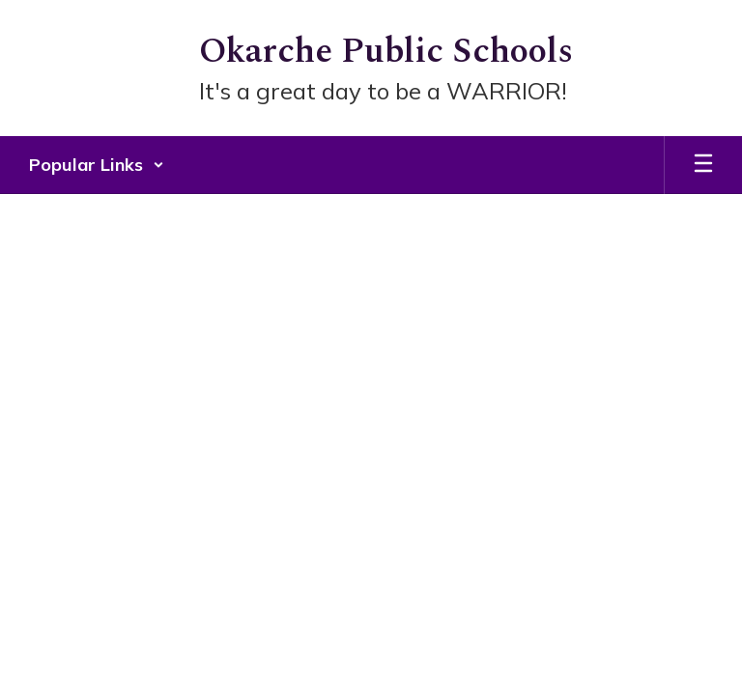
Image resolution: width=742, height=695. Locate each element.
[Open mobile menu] (703, 165)
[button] (97, 165)
